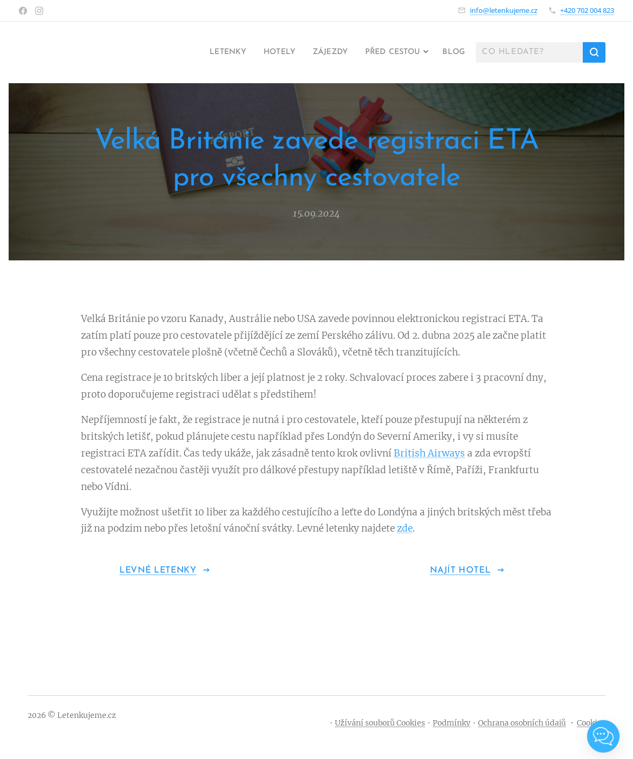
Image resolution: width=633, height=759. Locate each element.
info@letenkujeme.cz (503, 10)
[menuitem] (208, 52)
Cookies (591, 723)
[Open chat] (603, 736)
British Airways (429, 453)
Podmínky (451, 723)
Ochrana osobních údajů (522, 723)
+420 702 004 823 (587, 10)
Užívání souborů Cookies (380, 723)
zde (405, 529)
